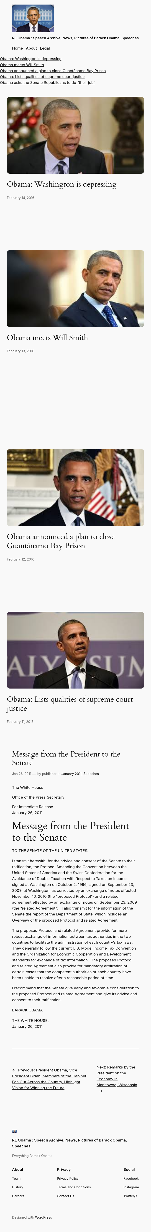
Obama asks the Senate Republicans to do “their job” (47, 82)
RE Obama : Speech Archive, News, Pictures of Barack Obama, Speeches (75, 38)
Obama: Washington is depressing (30, 58)
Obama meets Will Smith (22, 65)
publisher (49, 774)
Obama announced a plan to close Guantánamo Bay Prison (53, 70)
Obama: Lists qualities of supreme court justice (42, 76)
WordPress (43, 1217)
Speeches (91, 774)
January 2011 (71, 774)
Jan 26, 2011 (21, 774)
